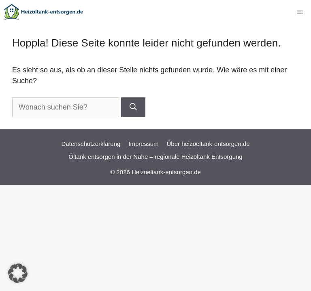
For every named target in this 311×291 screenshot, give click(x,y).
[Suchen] (133, 107)
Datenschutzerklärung (90, 143)
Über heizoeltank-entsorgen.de (207, 143)
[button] (18, 273)
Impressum (143, 143)
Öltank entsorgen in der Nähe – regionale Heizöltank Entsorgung (155, 156)
